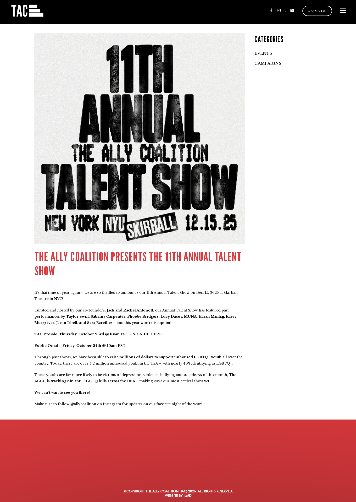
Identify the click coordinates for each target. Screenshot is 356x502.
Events (263, 53)
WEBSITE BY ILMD (178, 495)
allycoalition (85, 404)
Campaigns (268, 63)
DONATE (315, 10)
